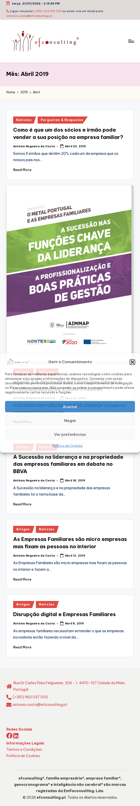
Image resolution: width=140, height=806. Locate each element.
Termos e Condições (24, 749)
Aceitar (70, 406)
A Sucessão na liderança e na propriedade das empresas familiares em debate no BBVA (68, 464)
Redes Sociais (19, 729)
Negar (70, 420)
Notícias (24, 120)
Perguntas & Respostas (62, 120)
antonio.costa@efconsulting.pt (29, 16)
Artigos (23, 529)
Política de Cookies (68, 446)
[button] (132, 361)
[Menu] (130, 41)
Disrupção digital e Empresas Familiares (64, 614)
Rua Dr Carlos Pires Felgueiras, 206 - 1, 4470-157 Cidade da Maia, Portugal (69, 686)
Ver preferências (70, 434)
